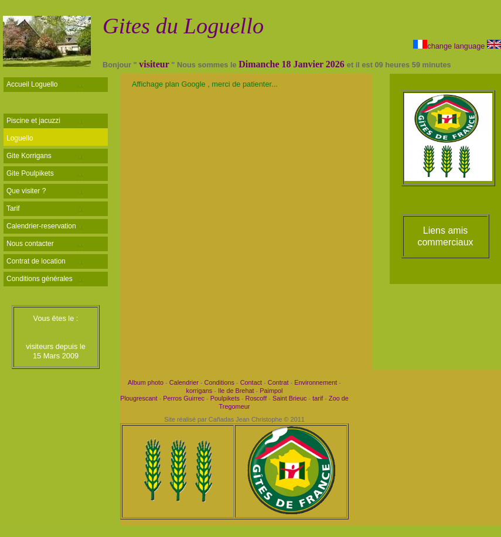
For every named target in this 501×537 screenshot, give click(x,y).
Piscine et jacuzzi (33, 121)
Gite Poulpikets (30, 173)
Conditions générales (39, 279)
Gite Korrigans (29, 156)
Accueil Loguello (31, 84)
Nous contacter (30, 244)
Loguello (19, 138)
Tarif (13, 208)
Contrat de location (36, 261)
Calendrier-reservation (41, 226)
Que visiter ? (26, 191)
